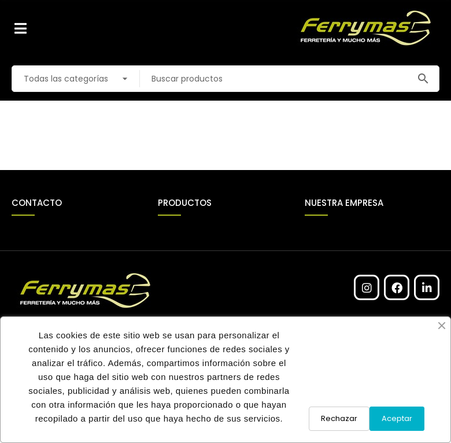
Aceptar (397, 418)
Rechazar (339, 418)
